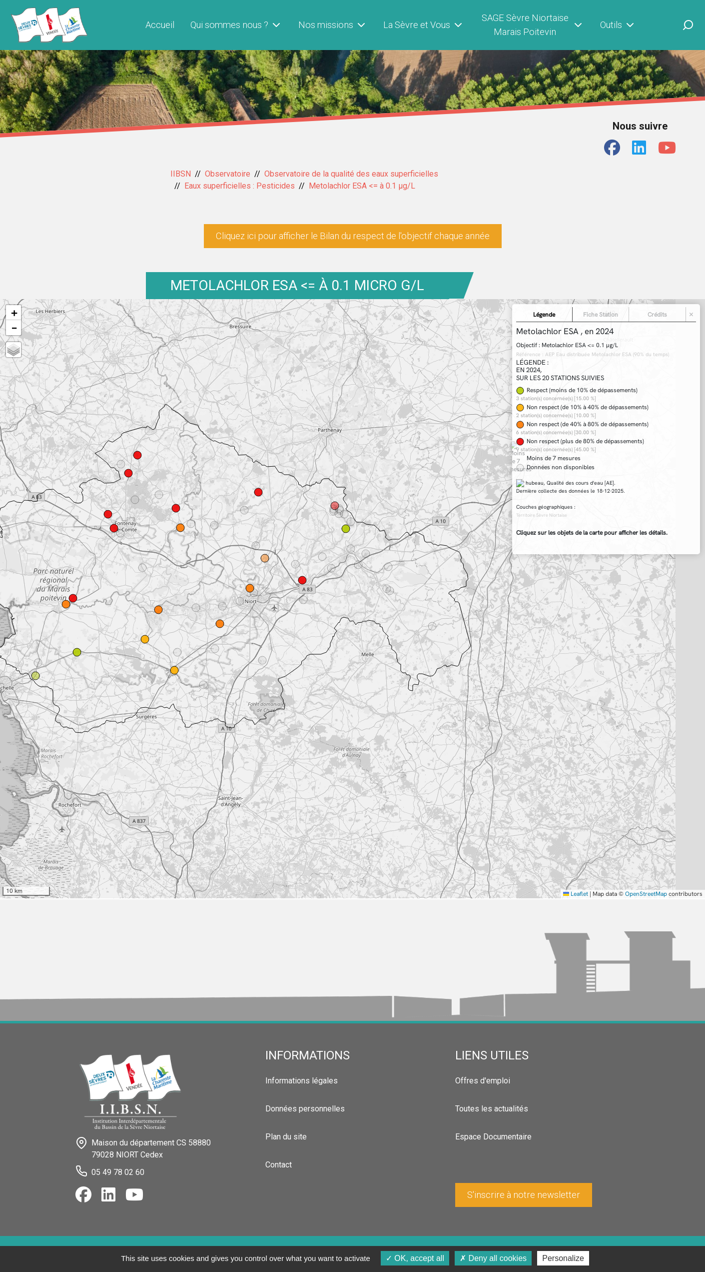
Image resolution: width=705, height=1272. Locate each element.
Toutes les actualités (491, 1108)
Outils (618, 25)
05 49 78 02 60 (117, 1172)
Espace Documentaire (493, 1136)
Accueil (159, 25)
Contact (278, 1164)
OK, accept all (415, 1258)
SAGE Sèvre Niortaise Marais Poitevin (533, 25)
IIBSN (180, 174)
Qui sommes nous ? (236, 25)
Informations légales (301, 1080)
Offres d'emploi (482, 1080)
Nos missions (332, 25)
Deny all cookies (493, 1258)
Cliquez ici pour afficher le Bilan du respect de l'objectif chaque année (353, 236)
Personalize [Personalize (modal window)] (563, 1258)
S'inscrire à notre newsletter (523, 1194)
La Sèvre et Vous (423, 25)
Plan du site (286, 1136)
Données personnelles (305, 1108)
